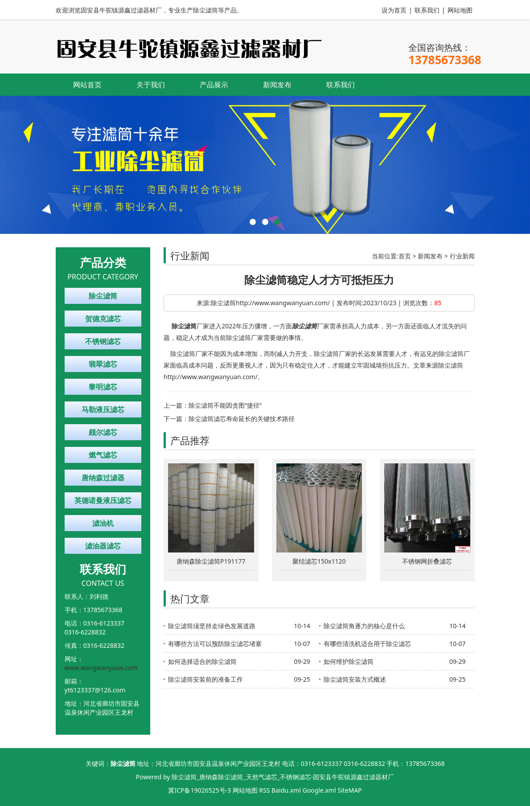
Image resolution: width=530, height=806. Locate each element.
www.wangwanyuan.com (101, 667)
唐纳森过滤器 (103, 478)
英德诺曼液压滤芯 (102, 500)
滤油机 (103, 523)
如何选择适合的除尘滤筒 (202, 661)
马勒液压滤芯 (103, 409)
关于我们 (150, 85)
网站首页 (87, 85)
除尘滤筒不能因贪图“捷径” (225, 405)
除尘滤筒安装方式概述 (355, 679)
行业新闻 (462, 256)
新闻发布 (277, 85)
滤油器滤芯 (103, 546)
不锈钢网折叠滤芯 (427, 561)
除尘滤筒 (103, 296)
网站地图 (460, 10)
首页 (405, 256)
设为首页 (394, 10)
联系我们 (427, 10)
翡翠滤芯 (103, 364)
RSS (264, 790)
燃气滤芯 (103, 455)
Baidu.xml (286, 790)
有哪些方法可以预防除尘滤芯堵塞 (215, 643)
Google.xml (319, 790)
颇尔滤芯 (103, 432)
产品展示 (214, 85)
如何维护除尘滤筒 (349, 661)
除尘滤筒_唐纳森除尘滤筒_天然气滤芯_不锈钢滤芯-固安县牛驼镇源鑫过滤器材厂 (283, 777)
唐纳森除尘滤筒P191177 (211, 561)
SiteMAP (349, 790)
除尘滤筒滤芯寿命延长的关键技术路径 (242, 418)
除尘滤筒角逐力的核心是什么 (364, 626)
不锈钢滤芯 (103, 341)
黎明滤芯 (103, 387)
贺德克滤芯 (103, 318)
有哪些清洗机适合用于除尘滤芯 (367, 643)
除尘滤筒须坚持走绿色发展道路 (211, 626)
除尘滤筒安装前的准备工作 (205, 679)
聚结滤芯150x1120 (318, 561)
